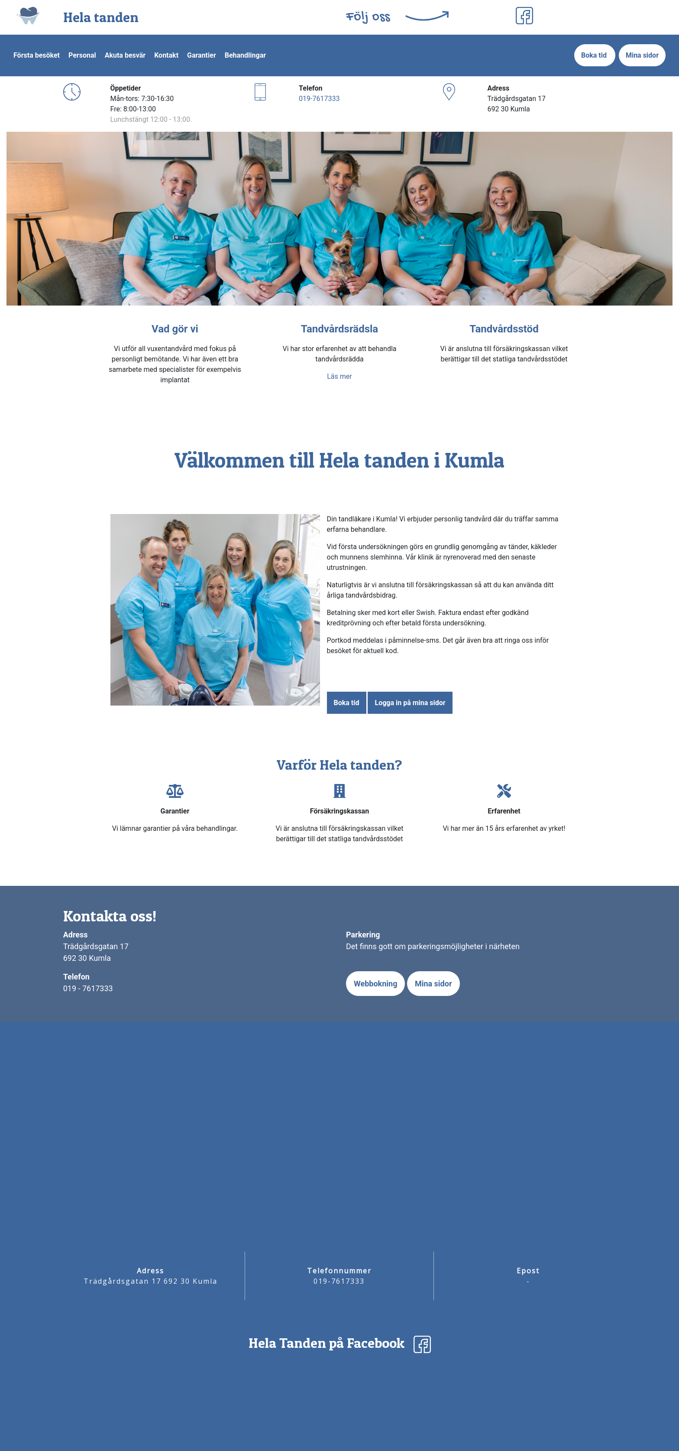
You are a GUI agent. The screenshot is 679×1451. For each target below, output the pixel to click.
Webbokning (375, 983)
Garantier (201, 55)
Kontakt (166, 55)
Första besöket (36, 55)
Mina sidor (642, 55)
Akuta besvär (125, 55)
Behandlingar (245, 55)
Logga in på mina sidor (410, 703)
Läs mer (339, 376)
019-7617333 (319, 98)
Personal (82, 55)
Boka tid (594, 55)
